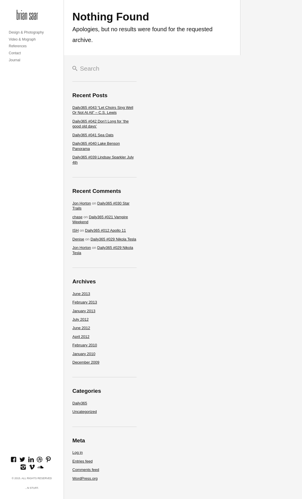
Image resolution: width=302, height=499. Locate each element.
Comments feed (85, 469)
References (18, 46)
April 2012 (81, 336)
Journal (14, 60)
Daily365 (79, 403)
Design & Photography (26, 32)
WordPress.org (84, 478)
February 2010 (84, 345)
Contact (15, 53)
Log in (77, 452)
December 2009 (85, 362)
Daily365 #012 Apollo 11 (105, 230)
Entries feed (82, 461)
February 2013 (84, 302)
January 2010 (83, 354)
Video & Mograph (22, 39)
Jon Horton (81, 203)
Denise (78, 239)
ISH (75, 230)
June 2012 (81, 328)
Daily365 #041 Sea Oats (93, 135)
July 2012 (80, 319)
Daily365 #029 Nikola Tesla (113, 239)
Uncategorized (84, 411)
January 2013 (83, 311)
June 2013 (81, 294)
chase (77, 217)
